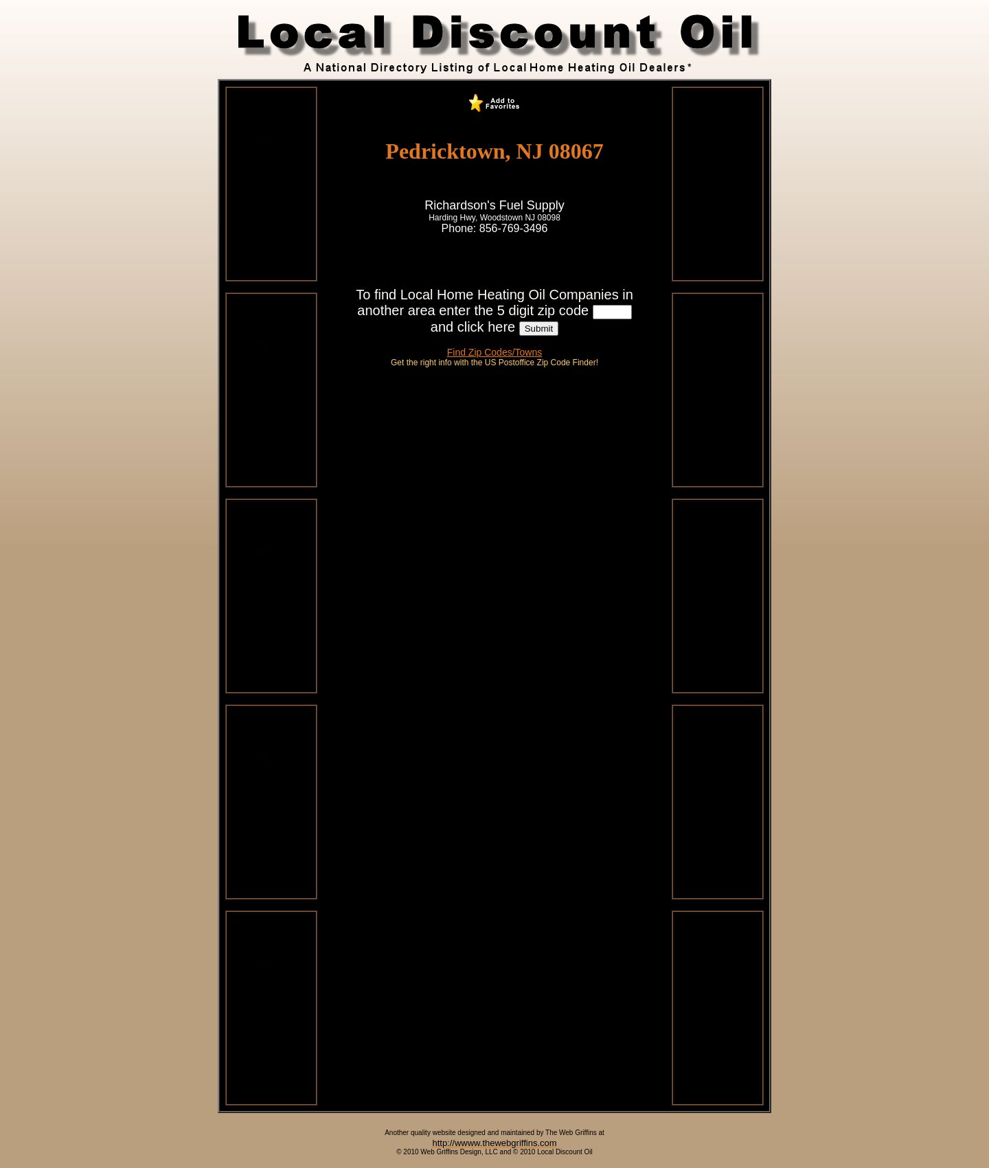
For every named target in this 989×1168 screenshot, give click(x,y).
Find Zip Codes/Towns (495, 352)
